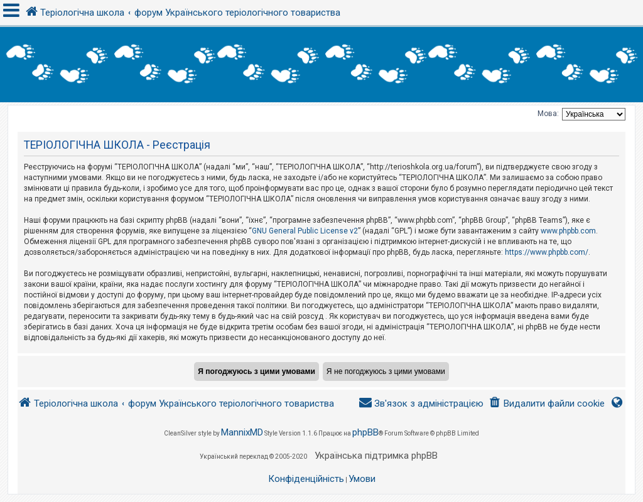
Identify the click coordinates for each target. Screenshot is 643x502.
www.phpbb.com (568, 231)
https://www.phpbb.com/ (546, 252)
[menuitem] (546, 404)
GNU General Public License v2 (305, 231)
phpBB (365, 432)
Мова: (548, 113)
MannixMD (242, 432)
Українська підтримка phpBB (376, 455)
